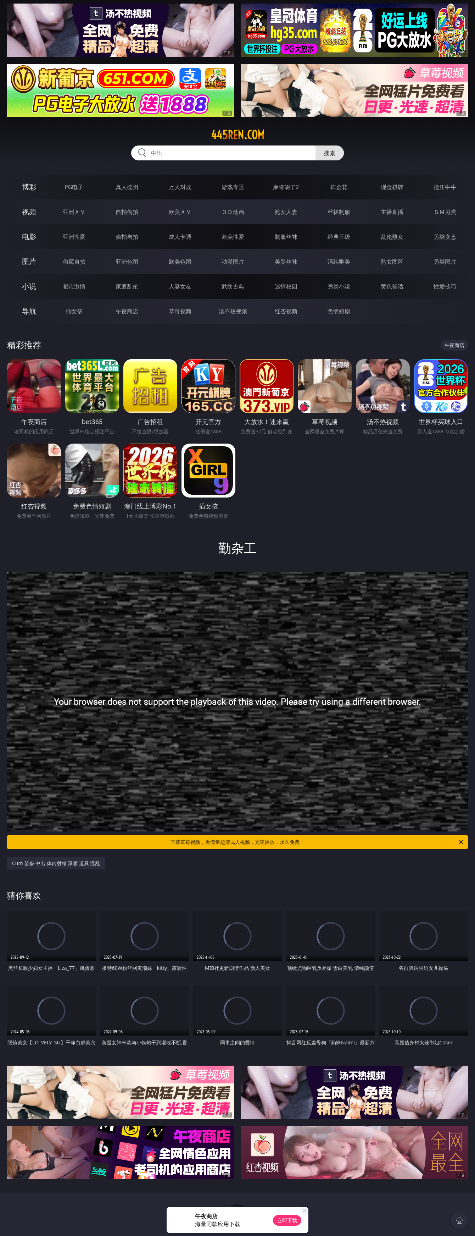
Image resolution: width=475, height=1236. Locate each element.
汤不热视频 (233, 311)
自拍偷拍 (127, 212)
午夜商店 (127, 311)
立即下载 (287, 1220)
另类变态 (445, 237)
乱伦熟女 (392, 237)
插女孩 (74, 311)
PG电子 (74, 187)
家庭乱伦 (127, 286)
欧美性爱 (233, 237)
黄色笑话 (392, 286)
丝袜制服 (339, 212)
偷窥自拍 (74, 261)
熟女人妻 (286, 212)
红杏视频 (286, 311)
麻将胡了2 (286, 187)
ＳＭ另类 (445, 212)
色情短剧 (339, 311)
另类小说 (339, 286)
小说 (29, 286)
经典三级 (339, 237)
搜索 (329, 153)
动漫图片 (233, 261)
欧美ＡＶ (180, 212)
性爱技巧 (445, 286)
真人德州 (127, 187)
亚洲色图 (127, 261)
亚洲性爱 (74, 237)
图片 (29, 261)
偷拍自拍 (127, 237)
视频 (29, 211)
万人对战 (180, 187)
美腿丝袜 (286, 261)
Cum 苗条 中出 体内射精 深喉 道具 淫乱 (56, 863)
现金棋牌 (392, 187)
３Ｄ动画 (233, 212)
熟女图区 (392, 261)
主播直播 (392, 212)
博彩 (29, 187)
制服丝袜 (286, 237)
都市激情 (74, 286)
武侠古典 (233, 286)
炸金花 (338, 187)
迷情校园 (286, 286)
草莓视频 (180, 311)
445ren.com (237, 135)
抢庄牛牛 (445, 187)
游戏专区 (233, 187)
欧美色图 (180, 261)
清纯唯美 (339, 261)
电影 (29, 236)
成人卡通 (180, 237)
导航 (29, 311)
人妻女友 (180, 286)
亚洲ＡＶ (74, 212)
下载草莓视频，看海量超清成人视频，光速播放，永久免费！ (317, 842)
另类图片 (445, 261)
